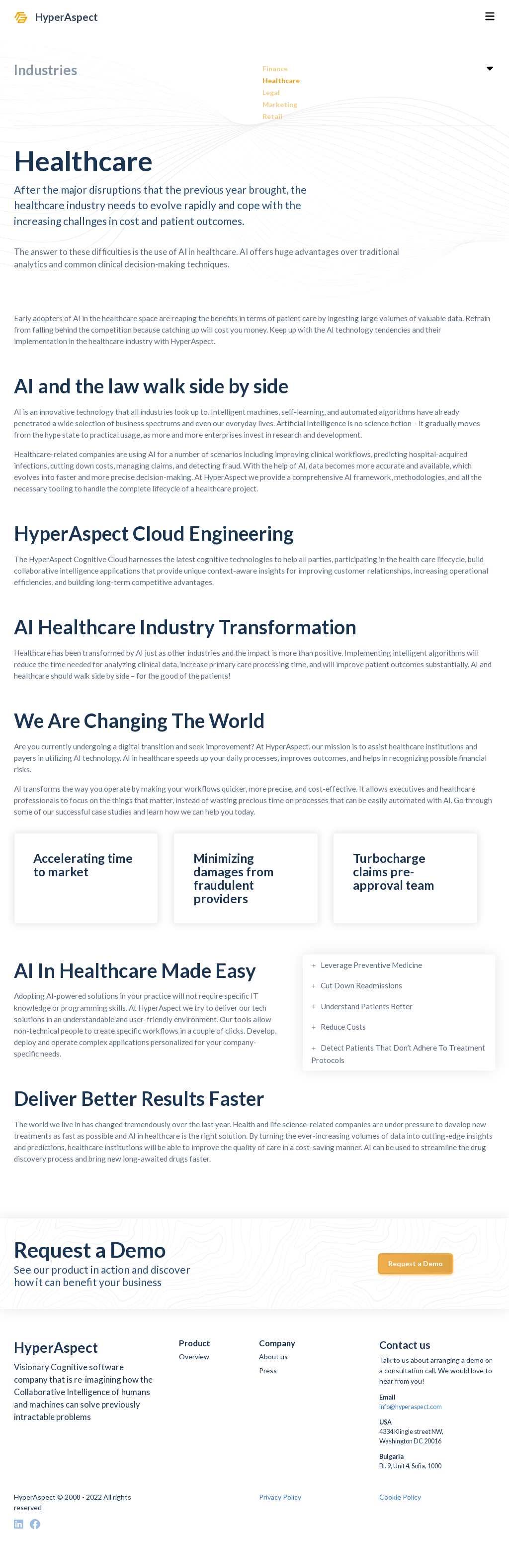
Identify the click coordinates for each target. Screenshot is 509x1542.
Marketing (279, 104)
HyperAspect (66, 16)
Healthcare (281, 80)
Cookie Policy (400, 1497)
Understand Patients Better (367, 1004)
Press (268, 1370)
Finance (275, 68)
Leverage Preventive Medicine (371, 964)
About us (273, 1356)
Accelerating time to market (83, 865)
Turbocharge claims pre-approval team (393, 871)
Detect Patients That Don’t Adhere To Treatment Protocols (398, 1049)
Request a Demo (415, 1263)
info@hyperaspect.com (410, 1407)
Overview (194, 1356)
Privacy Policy (280, 1497)
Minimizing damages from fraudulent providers (233, 878)
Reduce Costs (343, 1023)
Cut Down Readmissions (361, 984)
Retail (272, 116)
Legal (271, 92)
